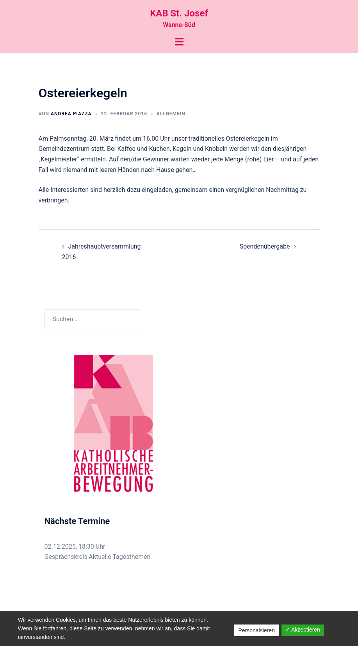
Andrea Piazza (71, 113)
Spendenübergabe (265, 246)
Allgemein (171, 113)
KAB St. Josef (179, 13)
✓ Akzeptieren (302, 629)
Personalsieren (256, 630)
